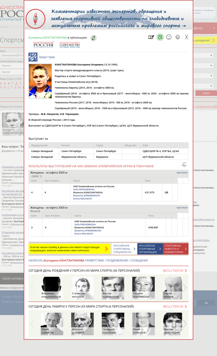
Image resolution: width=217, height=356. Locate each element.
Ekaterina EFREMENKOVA (86, 197)
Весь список (173, 272)
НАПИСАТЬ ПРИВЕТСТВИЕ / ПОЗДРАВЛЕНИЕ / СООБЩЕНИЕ (88, 262)
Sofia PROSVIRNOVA (83, 191)
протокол (182, 174)
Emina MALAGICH (82, 200)
